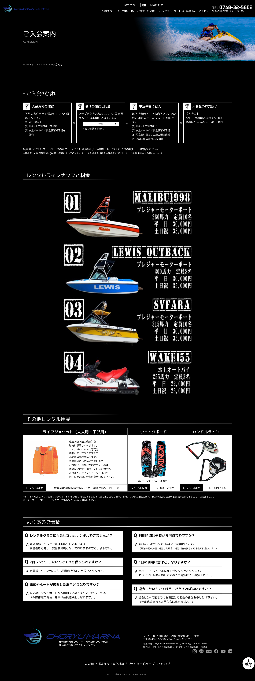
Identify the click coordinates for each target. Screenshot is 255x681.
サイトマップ (163, 663)
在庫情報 (107, 11)
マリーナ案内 (122, 11)
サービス (179, 11)
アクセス (203, 11)
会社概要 (89, 663)
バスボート (153, 11)
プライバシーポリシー (140, 663)
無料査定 (191, 11)
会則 (100, 123)
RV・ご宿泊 (138, 11)
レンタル (167, 11)
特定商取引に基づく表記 (111, 663)
